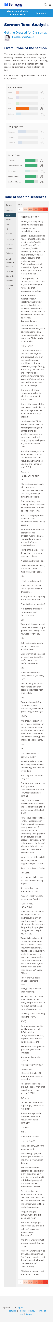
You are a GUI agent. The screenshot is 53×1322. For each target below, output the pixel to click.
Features (12, 1310)
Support (29, 1314)
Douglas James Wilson (23, 36)
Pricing (22, 1310)
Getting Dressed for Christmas (25, 32)
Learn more (42, 13)
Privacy (31, 1310)
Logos (19, 1307)
